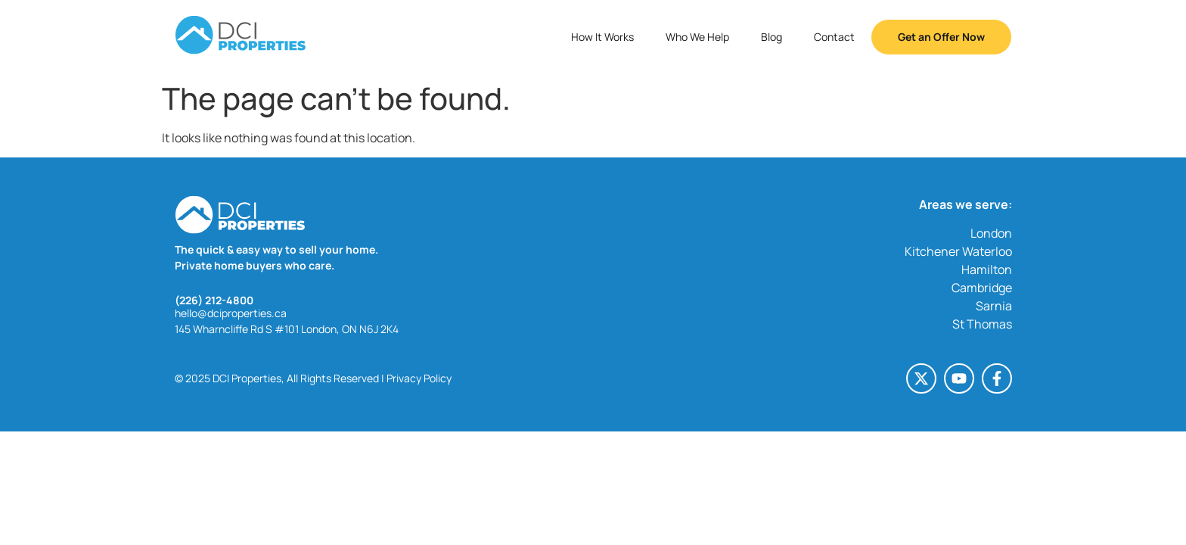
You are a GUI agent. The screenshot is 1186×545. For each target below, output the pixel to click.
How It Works (602, 37)
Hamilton (986, 269)
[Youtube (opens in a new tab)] (959, 378)
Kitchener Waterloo (958, 251)
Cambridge (982, 287)
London (991, 233)
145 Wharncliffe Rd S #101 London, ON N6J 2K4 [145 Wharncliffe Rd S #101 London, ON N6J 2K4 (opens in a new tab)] (287, 329)
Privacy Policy (419, 378)
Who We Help (697, 37)
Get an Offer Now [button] (941, 37)
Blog (771, 37)
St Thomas (982, 324)
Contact (834, 37)
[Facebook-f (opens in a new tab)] (997, 378)
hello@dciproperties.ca (231, 313)
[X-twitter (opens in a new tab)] (921, 378)
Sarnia (994, 305)
